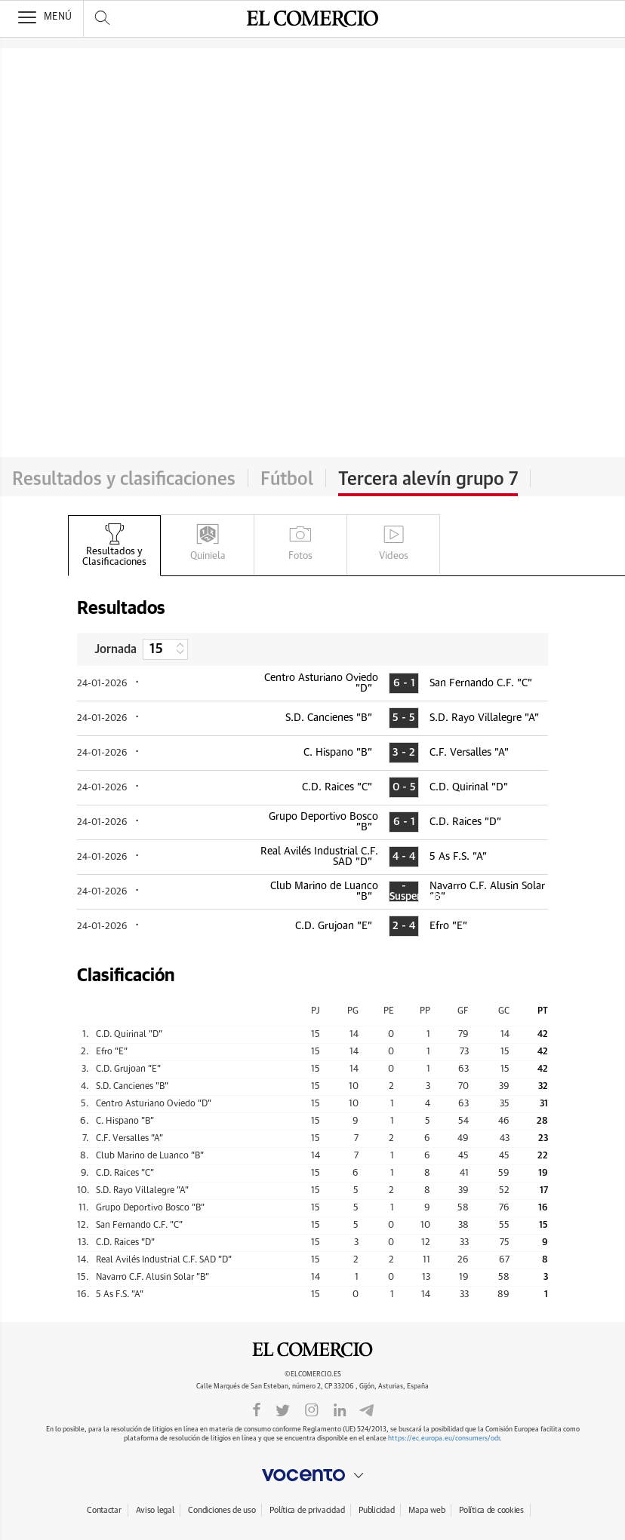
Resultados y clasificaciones (124, 480)
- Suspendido (403, 891)
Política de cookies (491, 1510)
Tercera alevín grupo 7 (428, 480)
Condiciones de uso (221, 1510)
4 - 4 (404, 856)
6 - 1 (404, 683)
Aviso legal (155, 1510)
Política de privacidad (306, 1510)
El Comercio (312, 1350)
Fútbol (286, 480)
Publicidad (376, 1510)
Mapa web (426, 1510)
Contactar (104, 1510)
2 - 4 (404, 926)
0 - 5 (404, 787)
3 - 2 (404, 752)
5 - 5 (404, 718)
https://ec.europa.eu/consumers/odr (444, 1438)
